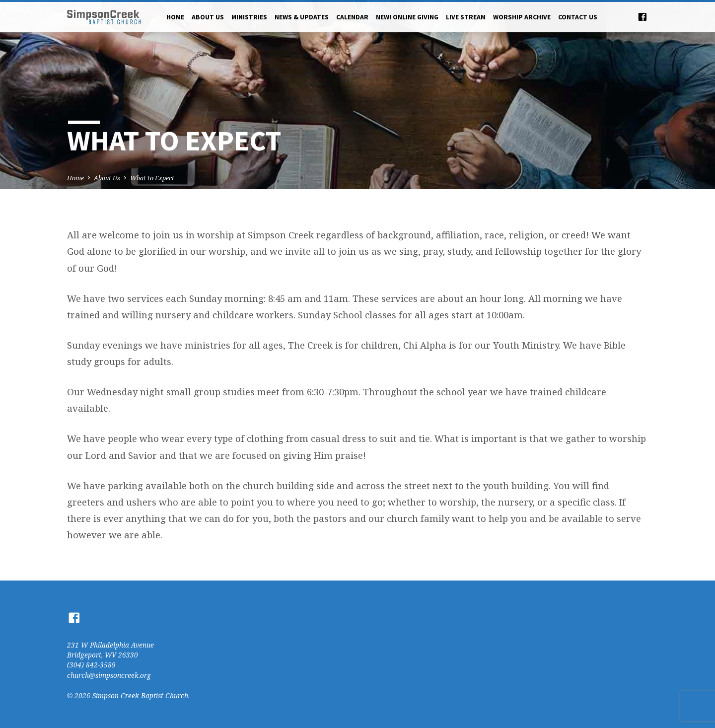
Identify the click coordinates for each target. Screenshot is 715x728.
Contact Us (577, 17)
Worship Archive (522, 17)
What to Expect (152, 178)
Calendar (352, 17)
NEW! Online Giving (407, 17)
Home (175, 17)
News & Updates (302, 17)
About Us (208, 17)
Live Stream (466, 17)
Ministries (249, 17)
